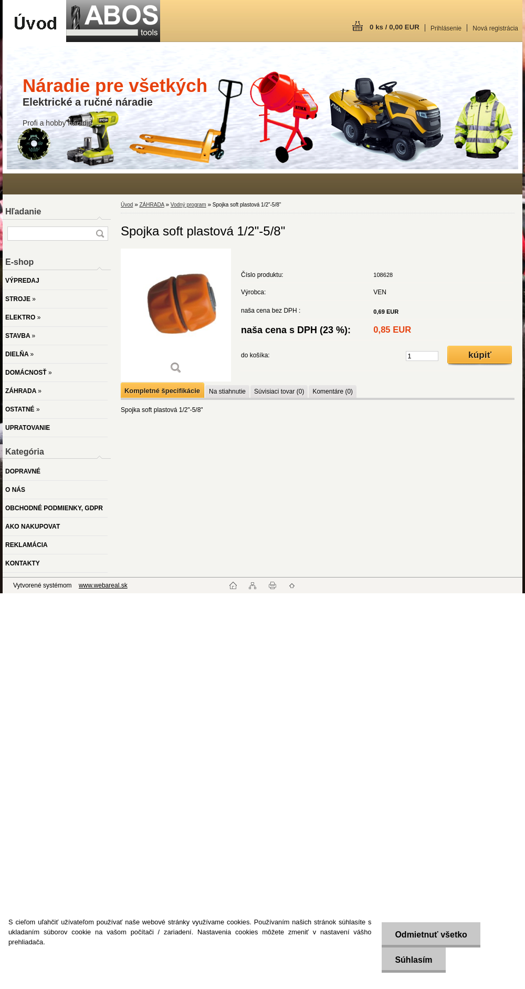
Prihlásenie (445, 28)
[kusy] (422, 356)
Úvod (127, 205)
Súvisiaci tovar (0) (279, 391)
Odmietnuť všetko (431, 934)
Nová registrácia (495, 28)
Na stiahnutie (227, 391)
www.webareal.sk (103, 585)
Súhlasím (413, 959)
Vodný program (188, 205)
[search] (99, 233)
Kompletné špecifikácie (162, 391)
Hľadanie (23, 211)
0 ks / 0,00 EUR (394, 27)
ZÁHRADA (151, 205)
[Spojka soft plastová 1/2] (175, 315)
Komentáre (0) (332, 391)
